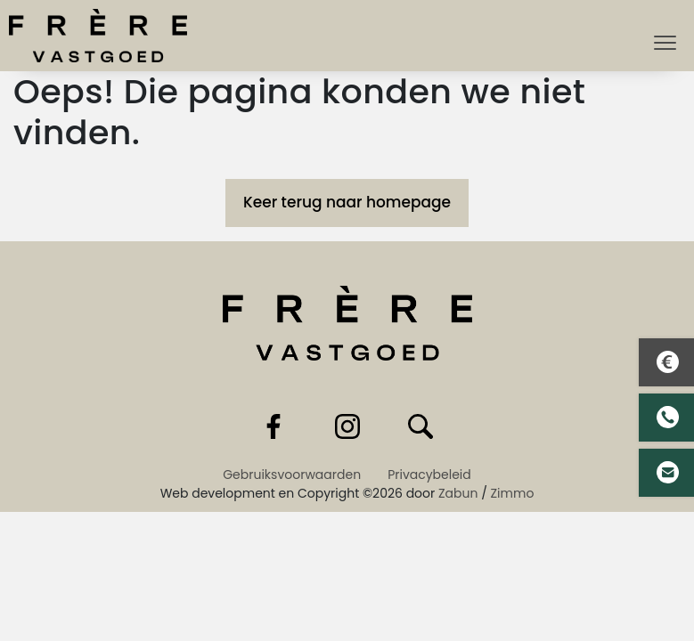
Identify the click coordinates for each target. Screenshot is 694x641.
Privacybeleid (429, 474)
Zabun (458, 493)
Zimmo (513, 493)
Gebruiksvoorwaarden (292, 474)
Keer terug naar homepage (347, 202)
